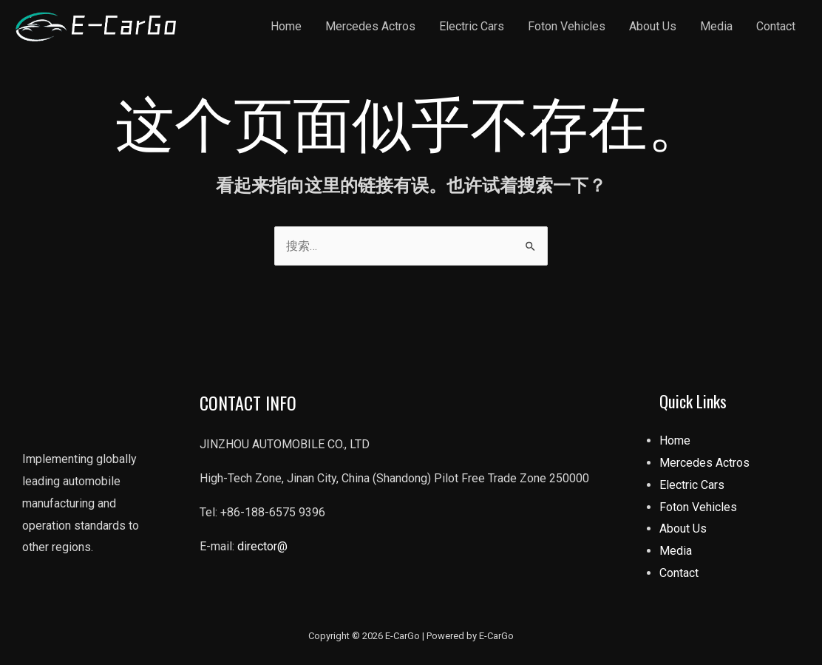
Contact (775, 26)
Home (286, 26)
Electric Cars (471, 26)
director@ (262, 546)
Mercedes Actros (370, 26)
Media (716, 26)
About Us (652, 26)
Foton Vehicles (566, 26)
